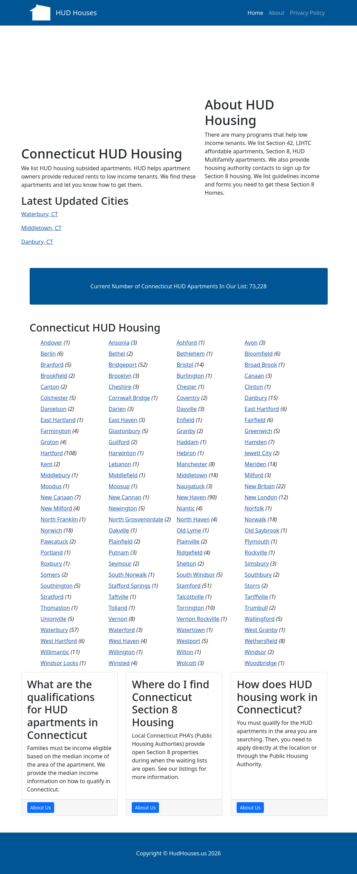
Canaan (254, 376)
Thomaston (55, 608)
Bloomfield (258, 353)
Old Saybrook (262, 530)
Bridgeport (123, 364)
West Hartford (59, 641)
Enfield (185, 420)
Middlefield (123, 475)
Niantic (186, 508)
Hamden (256, 442)
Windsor (255, 652)
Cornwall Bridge (129, 398)
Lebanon (120, 464)
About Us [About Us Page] (40, 807)
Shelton (186, 563)
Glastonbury (124, 431)
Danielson (54, 409)
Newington (123, 508)
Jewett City (258, 453)
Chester (187, 387)
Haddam (188, 442)
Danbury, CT (37, 242)
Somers (50, 574)
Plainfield (120, 541)
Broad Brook (261, 364)
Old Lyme (189, 530)
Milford (254, 475)
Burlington (190, 376)
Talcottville (190, 597)
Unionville (54, 619)
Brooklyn (120, 376)
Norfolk (254, 508)
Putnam (119, 552)
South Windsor (196, 574)
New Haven (191, 497)
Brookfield (54, 376)
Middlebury (55, 475)
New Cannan (125, 497)
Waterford (122, 630)
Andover (51, 342)
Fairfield (255, 420)
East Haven (123, 420)
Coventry (188, 398)
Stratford (52, 597)
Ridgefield (189, 552)
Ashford (187, 342)
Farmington (56, 431)
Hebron (186, 453)
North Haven (193, 519)
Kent (47, 464)
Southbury (258, 574)
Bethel (117, 353)
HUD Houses (76, 12)
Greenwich (258, 431)
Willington (122, 652)
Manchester (192, 464)
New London (261, 497)
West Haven (124, 641)
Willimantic (55, 652)
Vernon (118, 619)
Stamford (189, 585)
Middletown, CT (41, 228)
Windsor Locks (59, 663)
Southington (57, 585)
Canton (50, 387)
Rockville (256, 552)
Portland (52, 552)
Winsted (119, 663)
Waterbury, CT (39, 214)
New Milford (56, 508)
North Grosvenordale (136, 519)
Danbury (256, 398)
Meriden (255, 464)
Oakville (119, 530)
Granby (186, 431)
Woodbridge (261, 663)
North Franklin (59, 519)
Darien (117, 409)
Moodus (51, 486)
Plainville (188, 541)
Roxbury (51, 563)
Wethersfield (261, 641)
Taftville (118, 597)
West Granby (261, 630)
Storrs (252, 585)
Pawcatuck (54, 541)
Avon (251, 342)
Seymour (120, 563)
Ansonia (119, 342)
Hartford (52, 453)
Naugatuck (191, 486)
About (276, 13)
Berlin (48, 353)
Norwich (51, 530)
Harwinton (122, 453)
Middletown (192, 475)
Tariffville (256, 597)
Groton (50, 442)
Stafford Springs (129, 585)
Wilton (185, 652)
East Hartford (262, 409)
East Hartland (58, 420)
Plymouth (257, 541)
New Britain (260, 486)
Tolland (118, 608)
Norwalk (255, 519)
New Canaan (57, 497)
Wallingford (260, 619)
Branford (52, 364)
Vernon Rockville (198, 619)
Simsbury (257, 563)
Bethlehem (191, 353)
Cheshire (120, 387)
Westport (188, 641)
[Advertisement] (109, 94)
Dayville (187, 409)
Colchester (54, 398)
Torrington (190, 608)
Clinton (254, 387)
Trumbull (256, 608)
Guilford (119, 442)
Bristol (185, 364)
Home (256, 13)
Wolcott (186, 663)
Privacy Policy (307, 13)
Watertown (191, 630)
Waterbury (54, 630)
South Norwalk (128, 574)
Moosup (119, 486)
